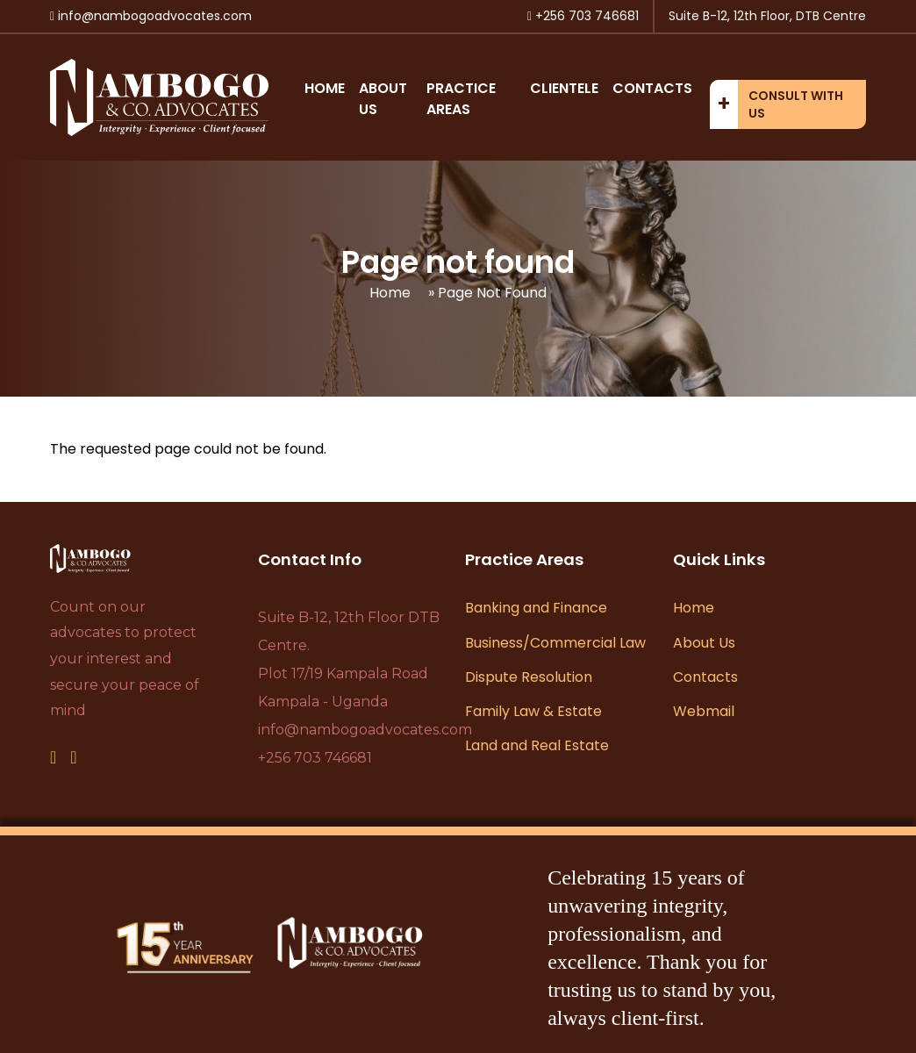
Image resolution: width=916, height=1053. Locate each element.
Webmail (703, 711)
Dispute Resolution (528, 677)
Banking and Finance (536, 608)
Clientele (564, 88)
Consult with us (795, 104)
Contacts (652, 88)
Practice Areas (461, 98)
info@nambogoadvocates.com (365, 729)
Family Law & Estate (533, 711)
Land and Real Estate (537, 745)
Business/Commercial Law (555, 643)
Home (324, 88)
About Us (704, 643)
